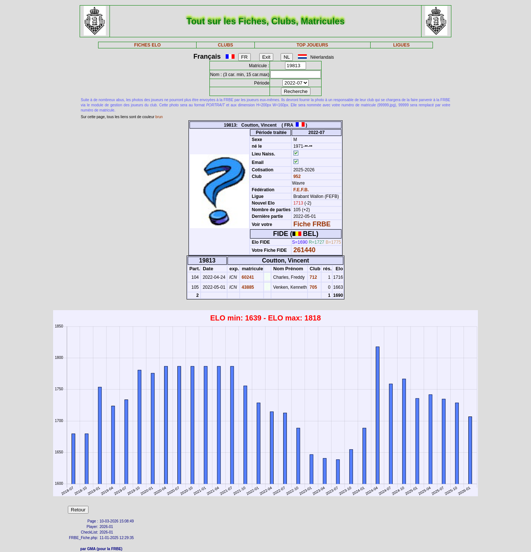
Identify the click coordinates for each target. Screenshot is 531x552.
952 (296, 176)
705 (312, 287)
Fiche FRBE (311, 224)
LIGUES (401, 45)
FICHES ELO (147, 45)
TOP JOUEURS (312, 45)
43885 (247, 287)
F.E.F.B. (301, 189)
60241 (247, 277)
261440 (304, 250)
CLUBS (225, 45)
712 (312, 277)
